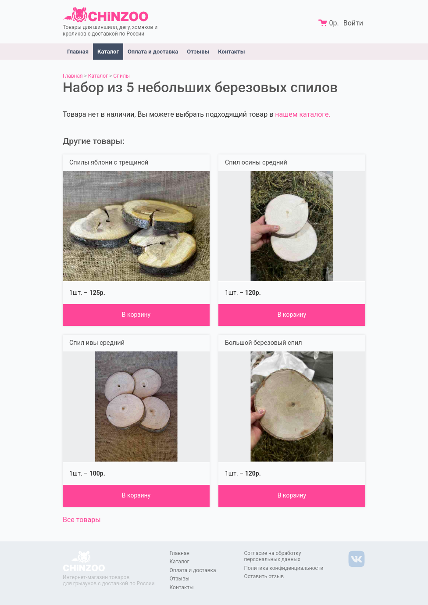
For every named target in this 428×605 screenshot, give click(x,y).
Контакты (231, 51)
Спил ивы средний (97, 343)
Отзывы (198, 51)
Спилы (121, 76)
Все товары (82, 520)
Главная (78, 51)
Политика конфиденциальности (284, 568)
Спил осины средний (256, 162)
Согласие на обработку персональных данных (272, 556)
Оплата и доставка (153, 51)
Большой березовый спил (263, 343)
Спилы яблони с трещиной (108, 162)
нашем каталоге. (302, 114)
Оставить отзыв (264, 576)
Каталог (108, 51)
